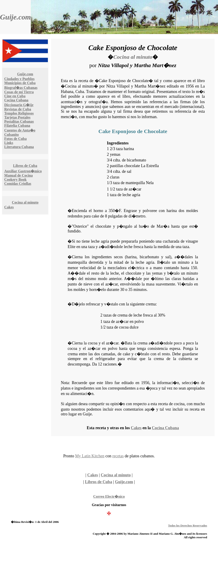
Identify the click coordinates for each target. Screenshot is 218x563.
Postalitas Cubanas (19, 121)
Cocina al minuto (25, 202)
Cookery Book (15, 179)
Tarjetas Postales (17, 117)
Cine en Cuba (14, 96)
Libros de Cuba (25, 166)
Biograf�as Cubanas (20, 88)
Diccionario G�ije (18, 105)
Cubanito (11, 134)
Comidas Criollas (17, 183)
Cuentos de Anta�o (19, 130)
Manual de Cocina (18, 175)
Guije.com (15, 17)
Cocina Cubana (16, 100)
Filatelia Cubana (17, 125)
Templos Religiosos (19, 113)
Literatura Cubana (19, 147)
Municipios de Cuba (20, 83)
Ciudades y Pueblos (19, 79)
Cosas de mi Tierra (19, 92)
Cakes (9, 207)
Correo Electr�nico (109, 496)
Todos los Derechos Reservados (187, 525)
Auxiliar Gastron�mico (23, 171)
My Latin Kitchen (89, 456)
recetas (118, 456)
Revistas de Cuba (17, 109)
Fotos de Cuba (15, 139)
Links (8, 143)
